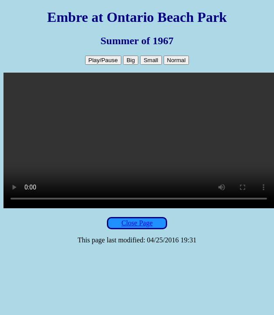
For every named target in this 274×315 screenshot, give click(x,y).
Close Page (137, 223)
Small (151, 60)
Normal (176, 60)
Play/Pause (103, 60)
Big (131, 60)
